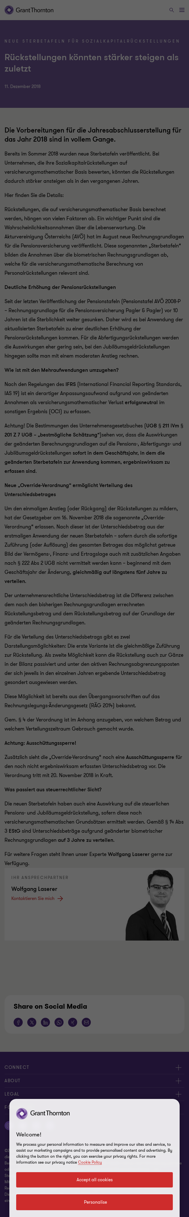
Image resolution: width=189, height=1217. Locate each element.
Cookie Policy (90, 1162)
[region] (94, 1158)
